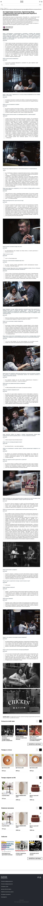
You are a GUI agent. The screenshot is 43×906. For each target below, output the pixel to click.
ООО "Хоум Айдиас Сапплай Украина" (21, 901)
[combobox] (40, 4)
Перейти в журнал (35, 744)
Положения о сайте (4, 886)
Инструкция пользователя (6, 894)
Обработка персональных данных (7, 891)
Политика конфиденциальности (7, 881)
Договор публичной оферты (6, 889)
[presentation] (37, 721)
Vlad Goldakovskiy (9, 26)
